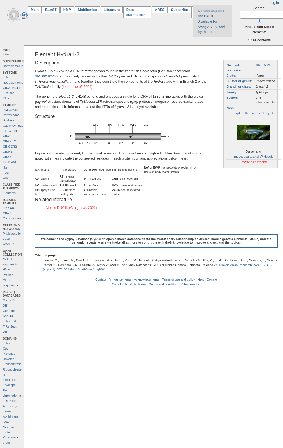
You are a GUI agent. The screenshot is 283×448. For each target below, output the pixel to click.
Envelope (9, 385)
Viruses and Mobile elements (259, 29)
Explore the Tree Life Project (253, 113)
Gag (6, 348)
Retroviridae (11, 115)
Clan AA (8, 208)
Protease (9, 353)
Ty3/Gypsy (10, 109)
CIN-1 (7, 177)
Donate (212, 279)
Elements (9, 193)
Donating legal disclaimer (129, 284)
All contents (262, 40)
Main (36, 9)
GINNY (7, 151)
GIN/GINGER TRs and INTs (12, 93)
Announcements (120, 279)
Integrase (9, 379)
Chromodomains (14, 218)
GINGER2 (10, 146)
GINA (6, 136)
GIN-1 (7, 213)
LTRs (6, 343)
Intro (6, 54)
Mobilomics (87, 10)
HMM (67, 10)
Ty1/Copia (10, 130)
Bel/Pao (8, 120)
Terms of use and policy (178, 279)
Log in (274, 3)
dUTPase (9, 400)
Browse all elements (253, 162)
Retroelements (13, 65)
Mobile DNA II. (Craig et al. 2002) (71, 208)
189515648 (263, 65)
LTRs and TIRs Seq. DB (10, 326)
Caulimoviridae (13, 125)
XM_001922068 (47, 76)
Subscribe (179, 10)
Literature (112, 10)
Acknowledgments (146, 279)
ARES (160, 10)
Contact (100, 279)
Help (201, 279)
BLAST (51, 10)
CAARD (8, 243)
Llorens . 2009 (77, 87)
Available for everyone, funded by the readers (211, 21)
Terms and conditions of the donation (174, 284)
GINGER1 (10, 141)
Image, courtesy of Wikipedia (253, 156)
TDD (6, 172)
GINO (7, 156)
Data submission (136, 12)
